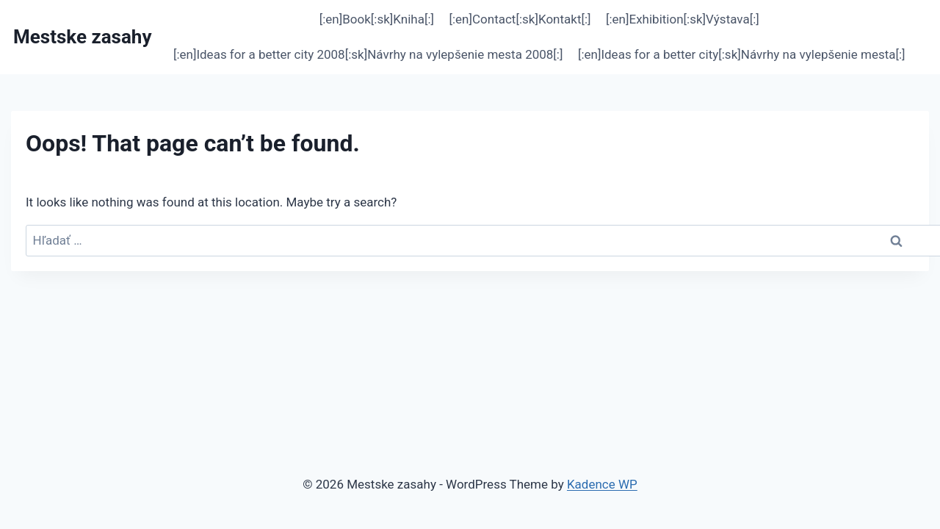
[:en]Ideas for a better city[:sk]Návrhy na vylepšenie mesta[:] (741, 54)
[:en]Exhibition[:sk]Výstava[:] (682, 19)
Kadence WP (602, 484)
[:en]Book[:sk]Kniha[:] (376, 19)
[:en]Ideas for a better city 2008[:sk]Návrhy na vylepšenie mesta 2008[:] (368, 54)
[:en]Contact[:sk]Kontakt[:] (519, 19)
